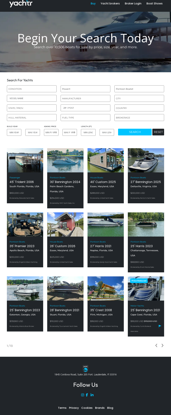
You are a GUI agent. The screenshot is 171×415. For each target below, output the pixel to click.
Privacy (74, 408)
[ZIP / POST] (85, 108)
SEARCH (135, 132)
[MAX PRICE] (69, 132)
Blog (110, 408)
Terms (62, 408)
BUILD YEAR (12, 126)
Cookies (87, 408)
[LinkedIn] (93, 395)
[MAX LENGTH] (107, 132)
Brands (100, 408)
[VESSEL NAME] (32, 98)
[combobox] (32, 88)
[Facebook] (88, 395)
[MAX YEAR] (32, 132)
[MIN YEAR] (14, 132)
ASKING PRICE (50, 126)
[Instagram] (83, 395)
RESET (158, 132)
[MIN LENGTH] (88, 132)
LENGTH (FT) (86, 126)
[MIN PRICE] (51, 132)
